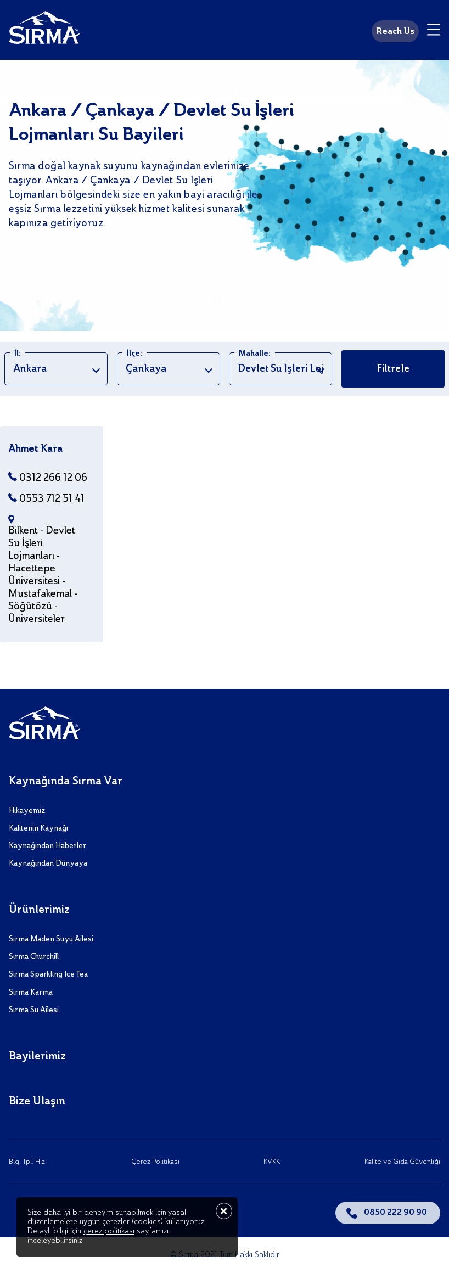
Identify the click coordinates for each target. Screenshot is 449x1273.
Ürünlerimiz (39, 910)
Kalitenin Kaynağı (38, 828)
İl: (17, 353)
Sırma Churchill (34, 957)
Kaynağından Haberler (47, 846)
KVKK (271, 1161)
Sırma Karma (31, 992)
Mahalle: (255, 353)
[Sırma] (44, 29)
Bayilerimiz (37, 1056)
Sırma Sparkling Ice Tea (48, 974)
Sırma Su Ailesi (34, 1010)
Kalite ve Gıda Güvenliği (402, 1161)
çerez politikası (108, 1231)
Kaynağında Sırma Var (65, 781)
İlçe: (134, 353)
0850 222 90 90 (395, 1212)
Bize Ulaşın (37, 1101)
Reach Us (395, 31)
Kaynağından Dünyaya (48, 863)
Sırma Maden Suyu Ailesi (51, 939)
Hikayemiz (27, 811)
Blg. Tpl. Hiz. (28, 1161)
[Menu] (433, 31)
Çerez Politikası (155, 1161)
